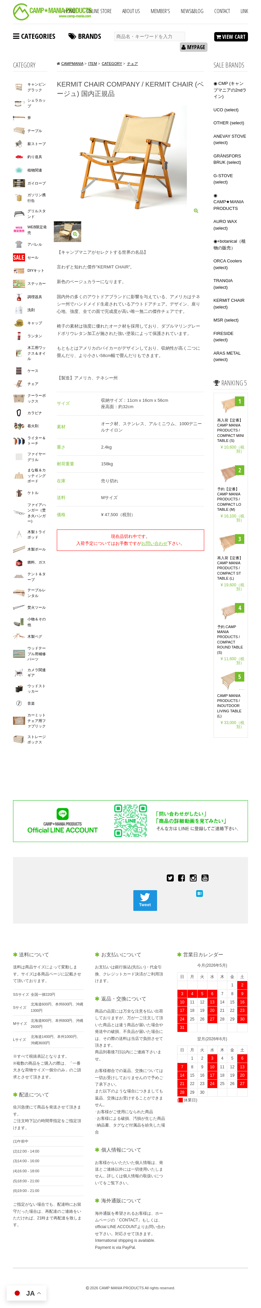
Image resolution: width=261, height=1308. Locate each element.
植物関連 (34, 170)
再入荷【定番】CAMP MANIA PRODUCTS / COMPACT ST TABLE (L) (230, 568)
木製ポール (36, 549)
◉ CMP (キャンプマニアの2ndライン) (230, 90)
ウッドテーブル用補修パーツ (36, 653)
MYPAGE (193, 47)
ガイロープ (36, 183)
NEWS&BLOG (192, 11)
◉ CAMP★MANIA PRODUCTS (229, 202)
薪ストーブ (36, 144)
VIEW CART (231, 36)
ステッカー (36, 283)
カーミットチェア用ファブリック (36, 720)
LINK (244, 11)
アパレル (34, 244)
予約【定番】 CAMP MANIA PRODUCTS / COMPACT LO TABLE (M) (229, 499)
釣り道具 (34, 157)
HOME (70, 11)
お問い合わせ (154, 543)
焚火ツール (36, 607)
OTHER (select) (229, 122)
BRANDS (85, 36)
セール (32, 257)
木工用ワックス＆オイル (36, 353)
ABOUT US (131, 11)
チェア (32, 384)
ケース (32, 371)
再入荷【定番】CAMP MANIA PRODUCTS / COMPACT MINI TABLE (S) (230, 430)
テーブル (34, 131)
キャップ (34, 323)
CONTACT (222, 11)
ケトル (32, 493)
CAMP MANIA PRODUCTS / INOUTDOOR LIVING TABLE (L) (229, 706)
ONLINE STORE (99, 11)
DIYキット (35, 270)
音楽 (31, 703)
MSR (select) (226, 320)
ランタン (34, 336)
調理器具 (34, 297)
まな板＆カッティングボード (36, 475)
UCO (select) (226, 109)
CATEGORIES (34, 36)
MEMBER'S (160, 11)
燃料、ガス (36, 562)
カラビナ (34, 413)
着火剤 (32, 426)
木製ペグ (34, 636)
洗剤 (31, 310)
